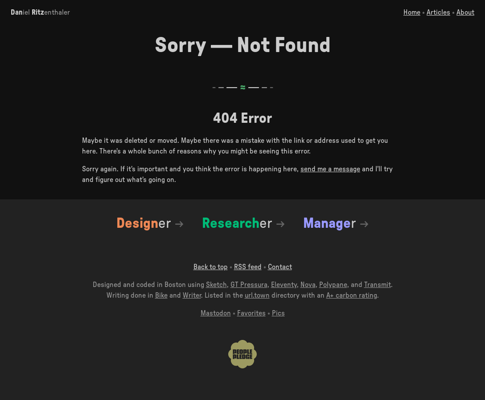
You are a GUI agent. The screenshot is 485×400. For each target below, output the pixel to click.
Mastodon (216, 313)
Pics (278, 313)
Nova (308, 284)
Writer (192, 295)
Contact (280, 267)
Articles (438, 12)
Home (411, 12)
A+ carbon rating (351, 295)
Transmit (377, 284)
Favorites (251, 313)
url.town (257, 295)
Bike (161, 295)
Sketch (216, 284)
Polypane (333, 284)
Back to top (210, 267)
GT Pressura (248, 284)
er (143, 223)
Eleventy (284, 284)
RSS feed (248, 267)
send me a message (330, 169)
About (465, 12)
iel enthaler (40, 12)
